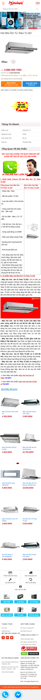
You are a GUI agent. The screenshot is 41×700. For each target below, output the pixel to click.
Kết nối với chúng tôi (11, 633)
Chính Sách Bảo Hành (27, 639)
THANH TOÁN (7, 624)
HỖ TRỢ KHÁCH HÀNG (10, 658)
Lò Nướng (20, 602)
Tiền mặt (4, 628)
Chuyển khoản (6, 631)
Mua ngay (11, 84)
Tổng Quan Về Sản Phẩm (14, 149)
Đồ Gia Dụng (34, 615)
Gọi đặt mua (32, 84)
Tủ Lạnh (20, 615)
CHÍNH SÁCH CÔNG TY (29, 635)
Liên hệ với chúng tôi (29, 658)
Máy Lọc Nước (7, 615)
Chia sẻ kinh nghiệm (8, 672)
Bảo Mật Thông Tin (26, 631)
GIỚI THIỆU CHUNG (27, 624)
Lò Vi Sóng (34, 602)
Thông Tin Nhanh (10, 124)
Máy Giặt (7, 602)
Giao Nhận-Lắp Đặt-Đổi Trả (28, 642)
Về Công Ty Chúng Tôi (27, 628)
